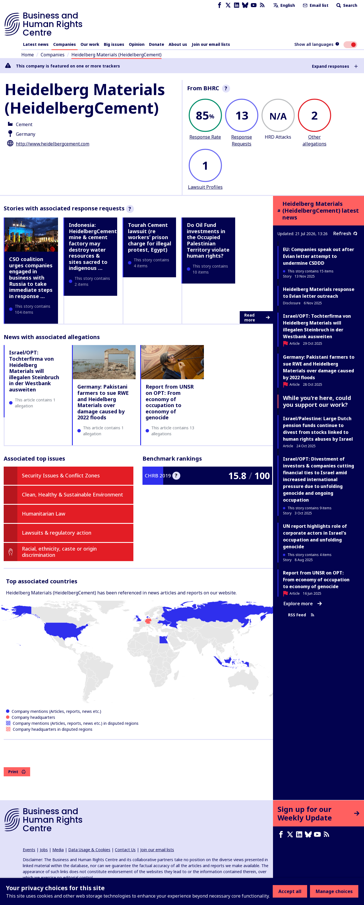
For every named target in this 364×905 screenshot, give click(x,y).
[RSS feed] (262, 5)
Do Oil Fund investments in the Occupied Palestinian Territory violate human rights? (208, 240)
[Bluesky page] (245, 5)
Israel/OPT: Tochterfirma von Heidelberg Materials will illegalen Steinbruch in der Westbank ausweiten (34, 371)
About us (178, 44)
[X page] (228, 5)
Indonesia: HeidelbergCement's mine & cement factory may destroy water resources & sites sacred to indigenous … (95, 246)
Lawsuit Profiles (205, 187)
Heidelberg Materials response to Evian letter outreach (318, 292)
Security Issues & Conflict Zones (61, 475)
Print (17, 771)
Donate (156, 44)
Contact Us (125, 849)
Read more (257, 317)
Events (29, 849)
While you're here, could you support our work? (317, 401)
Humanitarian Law (43, 513)
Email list (315, 5)
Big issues (114, 44)
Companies (64, 44)
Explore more (303, 603)
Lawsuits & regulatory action (56, 532)
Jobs (44, 849)
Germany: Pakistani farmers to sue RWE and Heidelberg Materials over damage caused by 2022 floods (103, 402)
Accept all (289, 891)
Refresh (345, 233)
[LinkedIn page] (236, 5)
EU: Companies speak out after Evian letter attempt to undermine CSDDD (318, 256)
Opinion (136, 44)
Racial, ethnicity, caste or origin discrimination (59, 551)
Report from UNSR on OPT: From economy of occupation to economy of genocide (170, 402)
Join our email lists (211, 44)
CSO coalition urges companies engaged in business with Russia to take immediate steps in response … (31, 277)
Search (346, 5)
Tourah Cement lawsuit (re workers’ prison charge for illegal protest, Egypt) (149, 237)
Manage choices (334, 891)
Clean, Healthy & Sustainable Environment (72, 494)
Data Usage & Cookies (89, 849)
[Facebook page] (219, 5)
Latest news (36, 44)
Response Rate (205, 137)
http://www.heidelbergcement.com (52, 144)
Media (58, 849)
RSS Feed (301, 614)
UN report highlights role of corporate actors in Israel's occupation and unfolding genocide (315, 536)
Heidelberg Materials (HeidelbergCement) (116, 55)
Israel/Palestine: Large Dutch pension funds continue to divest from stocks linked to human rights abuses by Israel (318, 428)
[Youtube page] (253, 5)
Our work (89, 44)
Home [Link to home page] (27, 55)
